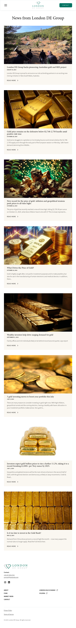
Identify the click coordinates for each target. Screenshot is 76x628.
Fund (5, 593)
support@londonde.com (11, 577)
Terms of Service (9, 614)
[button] (17, 5)
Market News (8, 596)
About (6, 590)
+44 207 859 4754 (9, 575)
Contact (65, 5)
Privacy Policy (8, 610)
